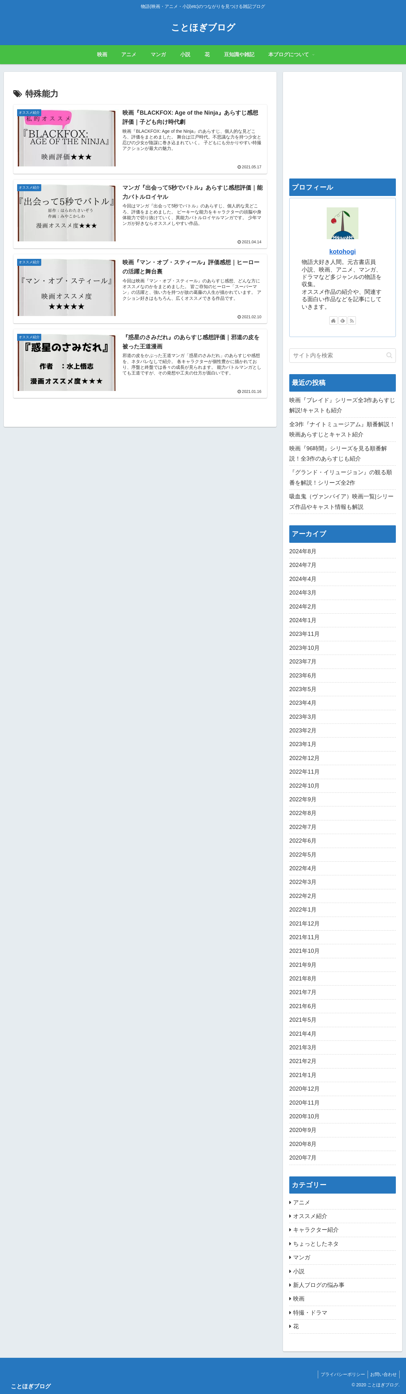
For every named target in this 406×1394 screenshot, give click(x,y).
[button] (389, 355)
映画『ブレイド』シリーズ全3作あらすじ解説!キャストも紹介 (342, 405)
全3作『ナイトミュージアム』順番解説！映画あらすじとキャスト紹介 (342, 429)
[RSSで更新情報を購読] (352, 320)
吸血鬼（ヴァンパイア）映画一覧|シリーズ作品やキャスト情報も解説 (341, 501)
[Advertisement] (342, 122)
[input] (342, 355)
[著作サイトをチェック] (333, 320)
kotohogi (342, 251)
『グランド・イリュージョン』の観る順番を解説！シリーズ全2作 (340, 477)
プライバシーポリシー (340, 1374)
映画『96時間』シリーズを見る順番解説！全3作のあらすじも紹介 (338, 453)
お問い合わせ (383, 1374)
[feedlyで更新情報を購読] (342, 320)
